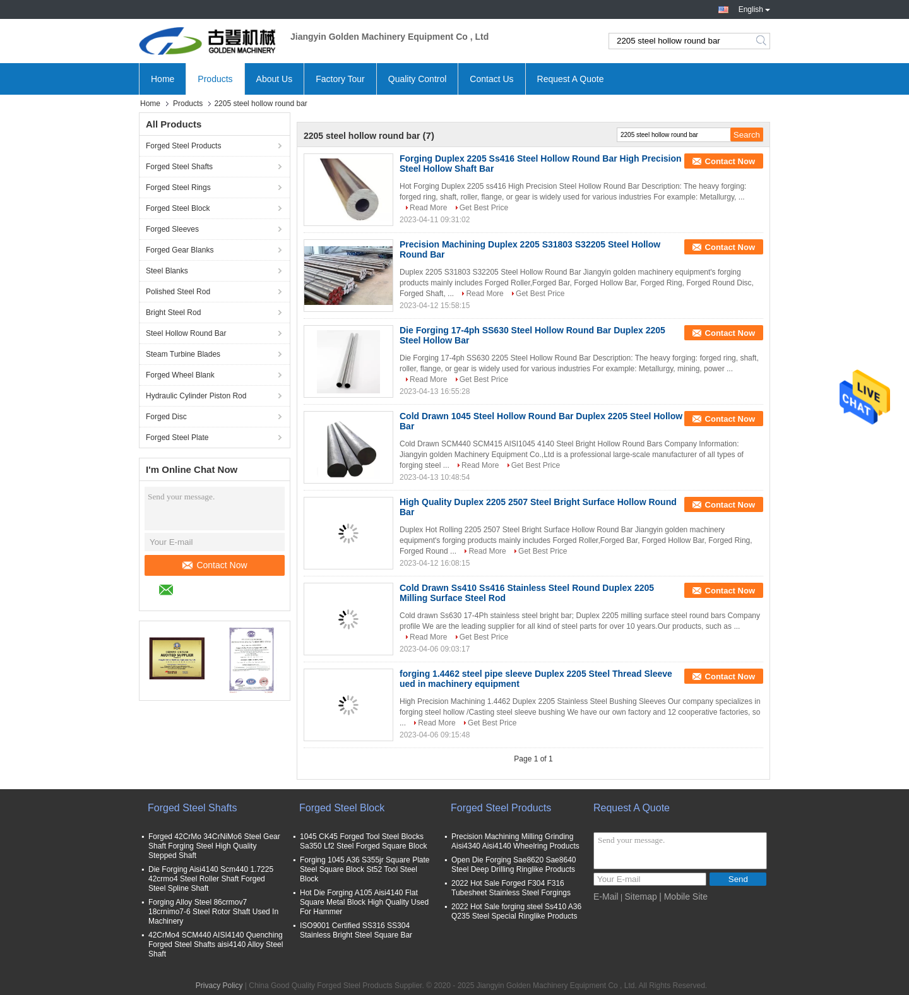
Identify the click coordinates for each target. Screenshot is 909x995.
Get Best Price (484, 207)
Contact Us (491, 79)
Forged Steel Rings (178, 187)
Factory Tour (340, 79)
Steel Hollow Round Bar (186, 333)
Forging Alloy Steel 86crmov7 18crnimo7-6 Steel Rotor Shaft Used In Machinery (213, 912)
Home (162, 79)
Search (762, 41)
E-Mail (606, 896)
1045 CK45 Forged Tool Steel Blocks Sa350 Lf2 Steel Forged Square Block (363, 841)
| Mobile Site (683, 896)
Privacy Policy (219, 985)
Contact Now (214, 565)
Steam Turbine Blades (183, 354)
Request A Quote (570, 79)
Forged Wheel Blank (180, 375)
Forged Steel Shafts (179, 166)
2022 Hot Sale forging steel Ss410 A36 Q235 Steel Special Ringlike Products (516, 911)
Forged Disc (166, 416)
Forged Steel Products (183, 145)
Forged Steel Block (178, 208)
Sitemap (640, 896)
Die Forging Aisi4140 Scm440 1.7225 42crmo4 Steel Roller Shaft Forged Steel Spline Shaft (210, 879)
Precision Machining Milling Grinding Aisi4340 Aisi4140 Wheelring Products (515, 841)
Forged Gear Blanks (179, 250)
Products (215, 79)
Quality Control (417, 79)
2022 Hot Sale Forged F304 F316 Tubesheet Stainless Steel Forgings (511, 888)
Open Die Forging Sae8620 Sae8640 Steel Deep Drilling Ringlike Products (513, 864)
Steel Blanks (167, 270)
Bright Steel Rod (173, 312)
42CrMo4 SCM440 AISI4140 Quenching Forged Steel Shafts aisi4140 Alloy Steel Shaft (215, 944)
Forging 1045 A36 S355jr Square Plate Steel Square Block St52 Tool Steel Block (364, 869)
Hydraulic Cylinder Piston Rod (196, 395)
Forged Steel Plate (177, 437)
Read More (428, 207)
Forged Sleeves (172, 229)
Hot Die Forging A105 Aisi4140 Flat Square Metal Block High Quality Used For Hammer (364, 902)
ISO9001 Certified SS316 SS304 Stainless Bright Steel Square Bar (356, 930)
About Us (274, 79)
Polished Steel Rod (178, 291)
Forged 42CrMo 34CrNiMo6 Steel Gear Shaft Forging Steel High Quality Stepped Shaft (214, 846)
